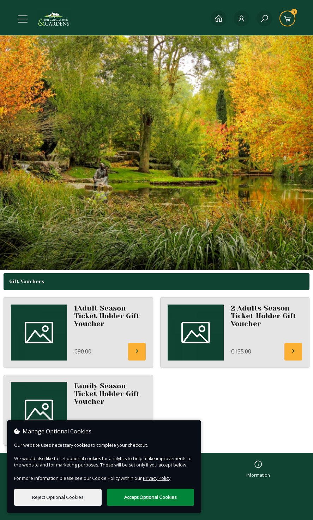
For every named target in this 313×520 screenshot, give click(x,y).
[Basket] (287, 18)
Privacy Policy (156, 478)
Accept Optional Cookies (150, 497)
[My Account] (241, 18)
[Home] (219, 18)
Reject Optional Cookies (58, 497)
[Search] (264, 18)
